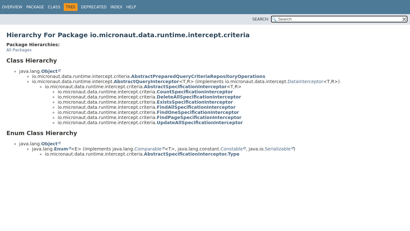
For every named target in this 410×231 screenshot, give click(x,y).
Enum (61, 148)
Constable (231, 148)
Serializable (278, 148)
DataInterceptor (305, 81)
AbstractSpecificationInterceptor (185, 86)
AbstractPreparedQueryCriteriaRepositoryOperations (198, 76)
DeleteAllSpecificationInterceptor (199, 96)
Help (131, 7)
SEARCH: (260, 19)
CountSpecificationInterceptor (195, 91)
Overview (12, 7)
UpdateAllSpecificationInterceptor (200, 122)
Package (35, 7)
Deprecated (94, 7)
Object (49, 71)
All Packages (18, 49)
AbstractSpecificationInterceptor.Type (191, 154)
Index (117, 7)
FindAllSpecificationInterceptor (196, 107)
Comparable (148, 148)
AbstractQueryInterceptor (146, 81)
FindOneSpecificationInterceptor (198, 112)
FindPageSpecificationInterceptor (199, 117)
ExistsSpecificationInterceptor (195, 102)
